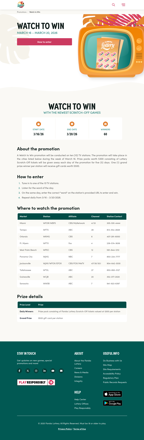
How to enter (44, 41)
